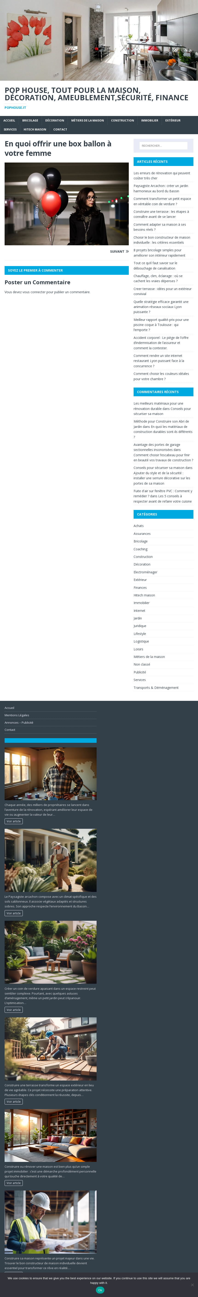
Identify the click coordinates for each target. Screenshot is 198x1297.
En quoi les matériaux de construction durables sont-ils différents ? (163, 431)
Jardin (138, 618)
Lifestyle (140, 633)
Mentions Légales (17, 715)
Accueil (9, 120)
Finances (140, 587)
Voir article (14, 821)
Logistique (141, 641)
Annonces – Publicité (19, 722)
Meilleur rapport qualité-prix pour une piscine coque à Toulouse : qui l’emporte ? (161, 324)
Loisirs (138, 649)
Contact (60, 129)
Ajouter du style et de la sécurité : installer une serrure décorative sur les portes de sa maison (162, 478)
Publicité (140, 672)
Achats (139, 526)
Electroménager (145, 572)
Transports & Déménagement (156, 687)
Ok (100, 1290)
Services (10, 129)
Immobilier (149, 120)
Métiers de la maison (87, 120)
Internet (139, 610)
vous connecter (34, 292)
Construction (122, 120)
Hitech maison (35, 129)
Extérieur (173, 120)
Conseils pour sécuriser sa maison (159, 467)
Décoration (54, 120)
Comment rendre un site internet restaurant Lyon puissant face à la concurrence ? (159, 360)
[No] (192, 1284)
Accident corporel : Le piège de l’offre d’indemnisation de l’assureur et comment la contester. (161, 342)
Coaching (140, 549)
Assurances (142, 533)
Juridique (140, 626)
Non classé (142, 664)
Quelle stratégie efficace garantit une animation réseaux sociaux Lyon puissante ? (161, 306)
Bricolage (30, 120)
